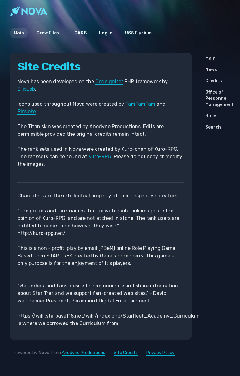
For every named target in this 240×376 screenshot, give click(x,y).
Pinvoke (27, 111)
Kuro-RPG (99, 157)
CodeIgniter (109, 81)
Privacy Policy (160, 352)
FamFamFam (140, 104)
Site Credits (126, 352)
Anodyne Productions (83, 352)
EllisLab (26, 89)
